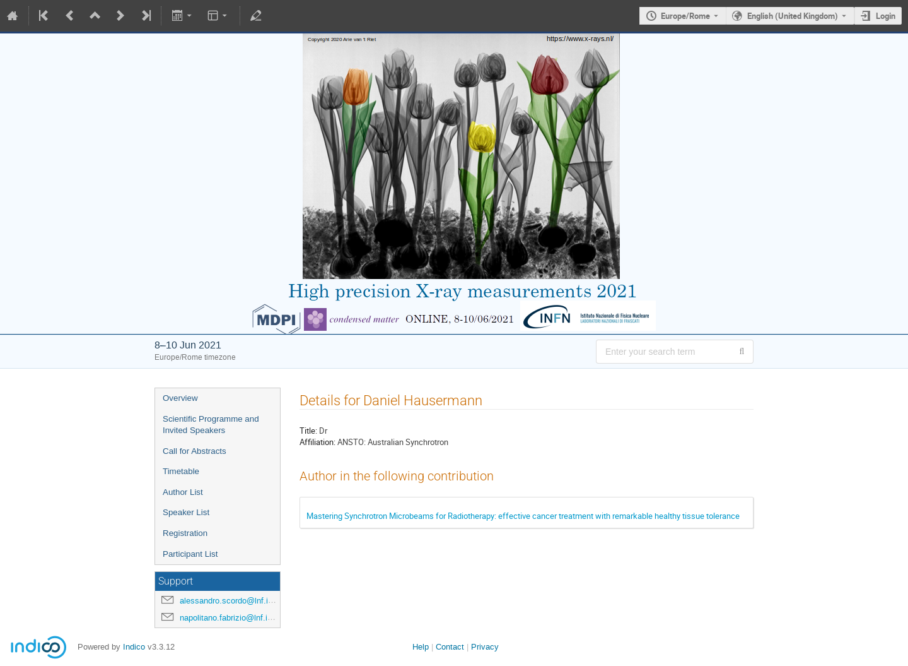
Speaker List (186, 512)
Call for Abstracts (194, 451)
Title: (308, 430)
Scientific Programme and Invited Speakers (211, 425)
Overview (180, 398)
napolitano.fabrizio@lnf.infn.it (233, 617)
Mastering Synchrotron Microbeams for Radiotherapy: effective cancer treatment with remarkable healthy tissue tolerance (523, 515)
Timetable (181, 471)
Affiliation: (317, 442)
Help (420, 646)
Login (885, 15)
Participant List (190, 554)
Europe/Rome (685, 15)
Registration (185, 533)
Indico (134, 646)
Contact (450, 646)
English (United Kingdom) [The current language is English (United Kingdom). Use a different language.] (792, 15)
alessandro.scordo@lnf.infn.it (233, 600)
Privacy (485, 646)
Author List (183, 492)
